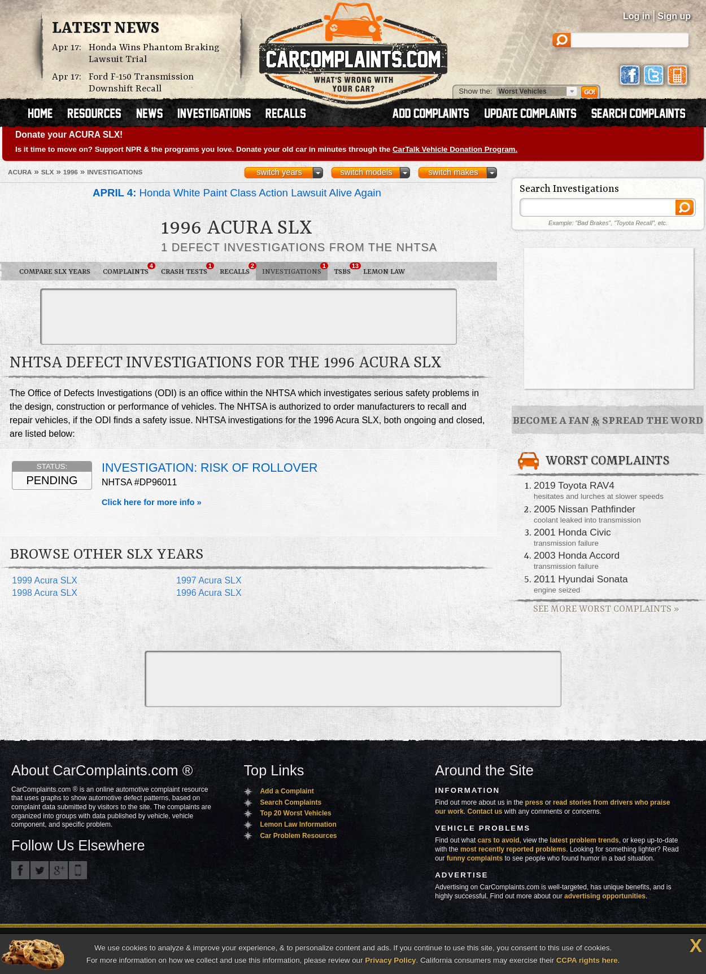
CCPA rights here (587, 960)
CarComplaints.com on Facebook (20, 870)
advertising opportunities (605, 896)
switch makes (453, 172)
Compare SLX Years (54, 271)
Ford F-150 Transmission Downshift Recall (141, 83)
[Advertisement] (248, 316)
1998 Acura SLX (44, 593)
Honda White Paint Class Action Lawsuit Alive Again (237, 193)
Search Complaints (290, 802)
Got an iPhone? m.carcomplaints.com (78, 870)
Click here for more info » (152, 502)
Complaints (129, 269)
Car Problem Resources (298, 836)
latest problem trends (584, 840)
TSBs (345, 269)
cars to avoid (499, 840)
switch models (366, 172)
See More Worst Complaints (606, 609)
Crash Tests (187, 269)
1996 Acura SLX (209, 593)
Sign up (674, 16)
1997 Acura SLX (209, 580)
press (534, 802)
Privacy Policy (390, 960)
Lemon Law (384, 271)
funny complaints (475, 858)
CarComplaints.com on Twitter (39, 870)
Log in (636, 16)
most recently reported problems (513, 849)
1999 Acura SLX (44, 580)
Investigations (295, 269)
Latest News (105, 29)
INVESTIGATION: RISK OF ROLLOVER (209, 468)
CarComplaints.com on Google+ (59, 870)
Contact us (485, 811)
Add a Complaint (286, 791)
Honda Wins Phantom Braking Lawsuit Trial (154, 53)
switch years (279, 172)
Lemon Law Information (298, 824)
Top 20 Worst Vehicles (295, 813)
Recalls (238, 269)
